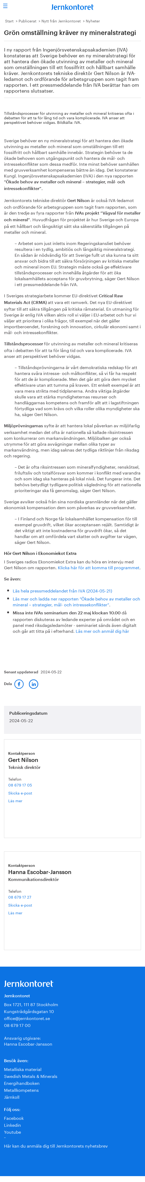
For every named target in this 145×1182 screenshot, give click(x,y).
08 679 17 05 (20, 785)
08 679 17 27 (19, 897)
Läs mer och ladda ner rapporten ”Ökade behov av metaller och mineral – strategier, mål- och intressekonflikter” (76, 601)
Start (9, 20)
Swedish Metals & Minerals (30, 1075)
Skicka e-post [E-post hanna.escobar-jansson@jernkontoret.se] (20, 905)
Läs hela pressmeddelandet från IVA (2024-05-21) (62, 590)
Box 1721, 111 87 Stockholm (31, 1004)
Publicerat (27, 20)
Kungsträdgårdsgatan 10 (29, 1010)
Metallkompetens (21, 1089)
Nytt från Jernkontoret (61, 20)
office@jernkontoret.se (27, 1017)
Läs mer (21, 800)
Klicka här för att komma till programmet (98, 567)
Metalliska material (22, 1068)
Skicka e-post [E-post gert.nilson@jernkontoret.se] (20, 793)
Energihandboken (22, 1082)
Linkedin (12, 1124)
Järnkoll (11, 1096)
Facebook (14, 1117)
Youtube (12, 1131)
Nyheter (93, 20)
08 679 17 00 (17, 1024)
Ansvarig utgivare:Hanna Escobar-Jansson (28, 1040)
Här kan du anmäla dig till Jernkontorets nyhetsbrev (56, 1145)
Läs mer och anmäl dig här (102, 630)
